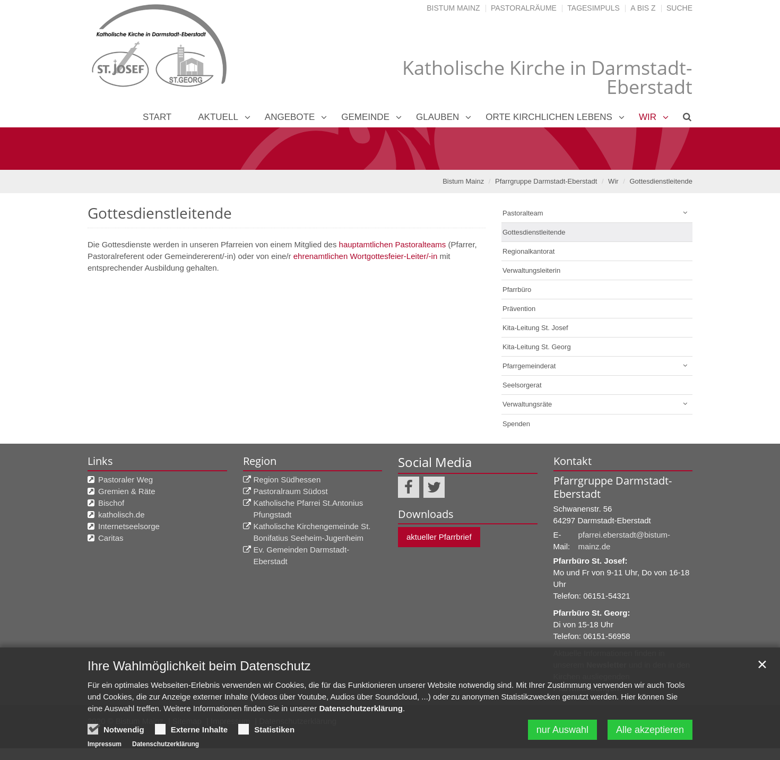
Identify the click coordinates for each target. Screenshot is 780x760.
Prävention (518, 309)
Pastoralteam (522, 213)
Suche (679, 8)
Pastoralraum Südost (291, 491)
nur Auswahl (562, 729)
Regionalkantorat (528, 251)
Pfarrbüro (516, 289)
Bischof (111, 502)
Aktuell (218, 117)
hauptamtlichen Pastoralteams (392, 244)
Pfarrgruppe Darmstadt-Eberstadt (546, 181)
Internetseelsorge (129, 526)
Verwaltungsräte (527, 404)
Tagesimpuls (593, 8)
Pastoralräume (524, 8)
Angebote (290, 117)
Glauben (437, 117)
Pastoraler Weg (125, 479)
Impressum (105, 744)
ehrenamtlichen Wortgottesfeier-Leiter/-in (365, 256)
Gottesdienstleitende (660, 181)
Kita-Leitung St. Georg (536, 347)
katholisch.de (121, 514)
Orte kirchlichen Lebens (549, 117)
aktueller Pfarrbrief (439, 536)
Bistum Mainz (453, 8)
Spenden (516, 424)
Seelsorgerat (522, 385)
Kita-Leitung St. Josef (535, 328)
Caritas (111, 537)
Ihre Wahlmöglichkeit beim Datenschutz (199, 666)
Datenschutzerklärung (361, 708)
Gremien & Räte (126, 491)
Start (157, 117)
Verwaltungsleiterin (531, 270)
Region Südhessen (287, 479)
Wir (647, 117)
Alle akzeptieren (650, 729)
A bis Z (642, 8)
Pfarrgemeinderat (529, 366)
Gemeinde (365, 117)
